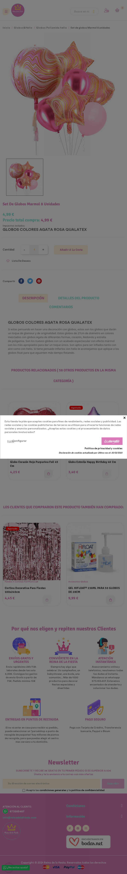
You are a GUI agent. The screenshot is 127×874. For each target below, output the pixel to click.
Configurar (17, 441)
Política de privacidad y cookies (103, 448)
